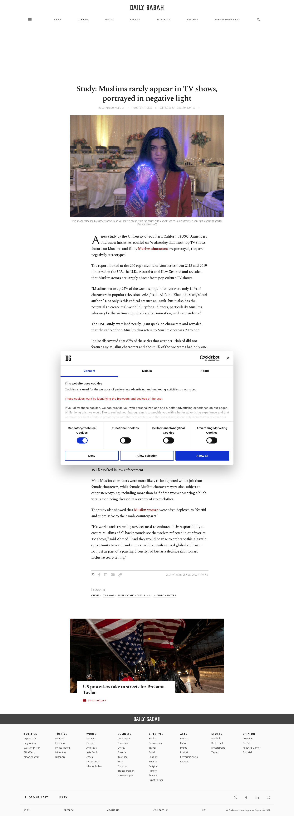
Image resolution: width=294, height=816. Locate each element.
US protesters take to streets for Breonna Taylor (125, 689)
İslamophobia (94, 766)
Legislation (30, 743)
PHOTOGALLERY (97, 700)
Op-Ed (246, 743)
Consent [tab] (89, 371)
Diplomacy (30, 738)
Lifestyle (156, 734)
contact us (161, 810)
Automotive (124, 738)
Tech (120, 761)
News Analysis (31, 757)
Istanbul (59, 738)
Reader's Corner (252, 747)
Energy (121, 747)
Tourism (122, 757)
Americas (91, 747)
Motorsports (218, 747)
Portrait (163, 19)
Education (60, 743)
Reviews (192, 19)
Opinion (249, 734)
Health (152, 738)
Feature (153, 775)
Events (135, 19)
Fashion (153, 757)
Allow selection (146, 455)
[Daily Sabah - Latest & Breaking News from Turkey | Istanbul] (147, 7)
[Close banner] (228, 358)
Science (153, 761)
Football (215, 738)
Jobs (27, 810)
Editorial (247, 752)
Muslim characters (153, 249)
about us (113, 810)
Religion (153, 766)
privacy (68, 810)
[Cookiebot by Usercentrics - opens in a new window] (202, 358)
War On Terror (32, 747)
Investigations (62, 747)
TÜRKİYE (61, 734)
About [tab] (204, 371)
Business (124, 734)
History (153, 770)
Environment (156, 743)
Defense (122, 766)
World (91, 734)
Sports (216, 734)
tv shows (108, 595)
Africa (89, 757)
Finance (122, 752)
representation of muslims (133, 595)
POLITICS (30, 734)
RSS (204, 810)
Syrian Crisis (93, 761)
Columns (247, 738)
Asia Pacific (92, 752)
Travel (152, 747)
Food (152, 752)
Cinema (83, 19)
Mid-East (91, 738)
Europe (90, 743)
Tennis (214, 752)
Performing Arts (227, 19)
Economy (123, 743)
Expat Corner (156, 780)
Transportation (126, 770)
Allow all (202, 455)
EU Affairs (29, 752)
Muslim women (146, 510)
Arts (57, 19)
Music (109, 19)
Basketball (217, 743)
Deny (91, 455)
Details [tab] (147, 371)
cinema (95, 595)
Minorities (60, 752)
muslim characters (165, 595)
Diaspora (60, 757)
